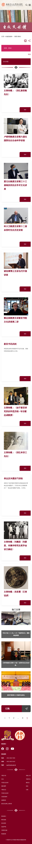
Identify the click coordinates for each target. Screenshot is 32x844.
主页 (2, 36)
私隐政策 (3, 833)
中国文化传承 (4, 782)
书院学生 (28, 779)
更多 (25, 109)
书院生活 (3, 789)
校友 (27, 786)
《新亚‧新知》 (17, 36)
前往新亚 (3, 823)
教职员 (27, 782)
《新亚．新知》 (7, 48)
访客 (27, 789)
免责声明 (3, 826)
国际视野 (3, 786)
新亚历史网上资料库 (6, 803)
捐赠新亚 (3, 800)
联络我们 (3, 816)
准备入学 (28, 775)
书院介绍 (3, 775)
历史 (2, 779)
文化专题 (5, 61)
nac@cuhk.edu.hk (11, 765)
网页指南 (3, 819)
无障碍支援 (4, 830)
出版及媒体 (8, 36)
